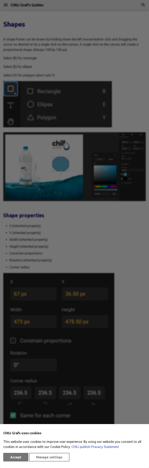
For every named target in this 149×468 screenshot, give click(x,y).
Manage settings (49, 457)
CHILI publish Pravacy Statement (95, 447)
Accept (15, 457)
